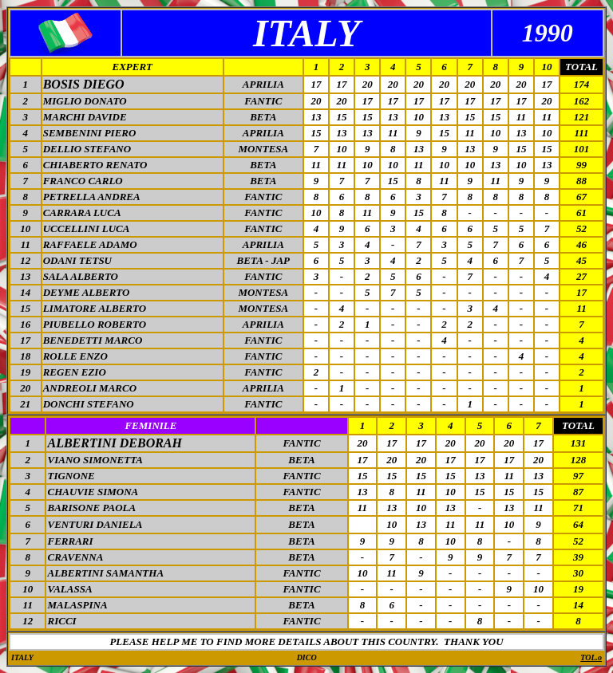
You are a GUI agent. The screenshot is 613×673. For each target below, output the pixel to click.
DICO (307, 657)
